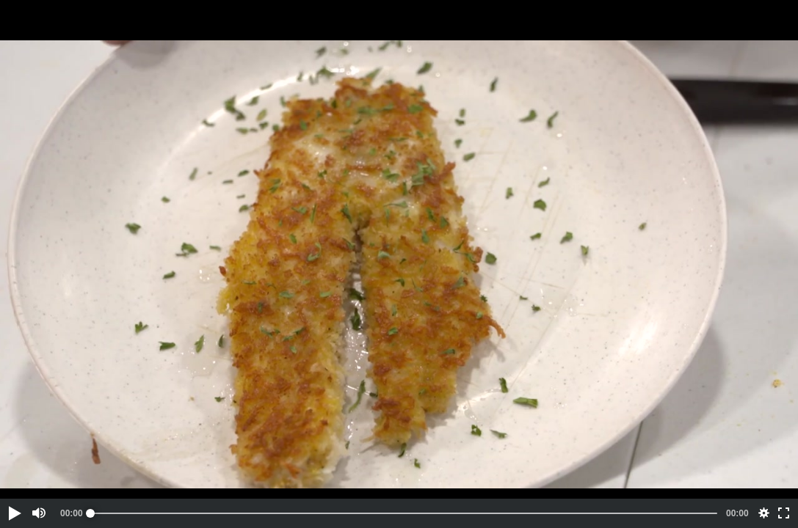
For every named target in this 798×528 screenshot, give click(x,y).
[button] (14, 513)
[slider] (403, 513)
